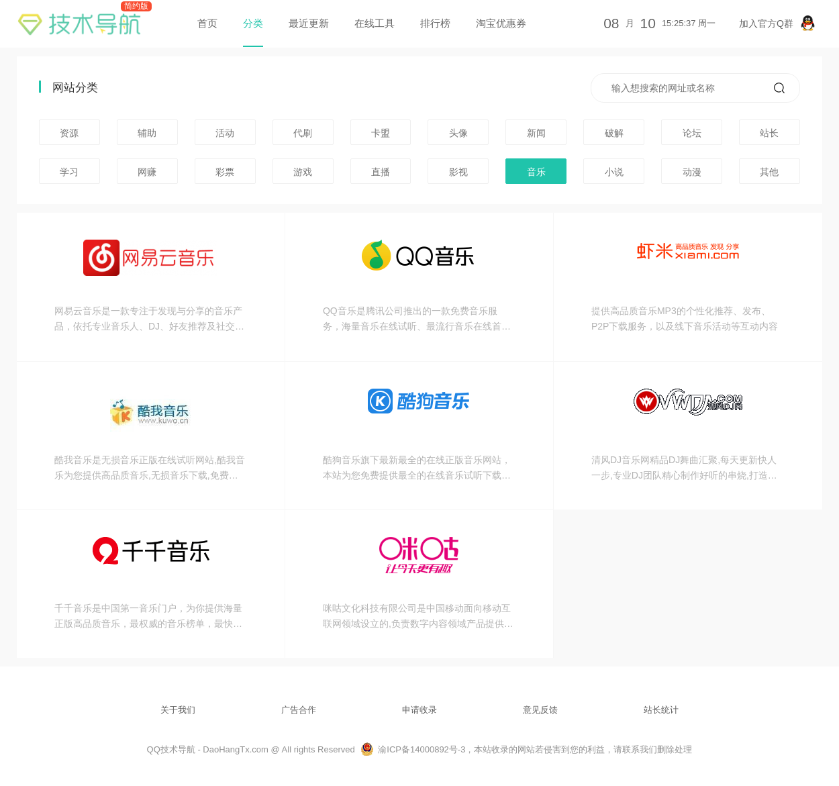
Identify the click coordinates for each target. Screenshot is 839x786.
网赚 (147, 171)
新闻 (536, 133)
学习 (69, 171)
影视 (458, 171)
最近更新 (309, 23)
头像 (458, 133)
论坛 (692, 133)
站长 (769, 133)
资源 (69, 133)
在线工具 (374, 23)
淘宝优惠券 (501, 23)
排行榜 (435, 23)
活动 (224, 133)
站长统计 (661, 710)
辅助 (147, 133)
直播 (380, 171)
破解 (614, 133)
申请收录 (419, 710)
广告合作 (298, 710)
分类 (253, 23)
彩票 (224, 171)
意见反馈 (540, 710)
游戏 (302, 171)
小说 (614, 171)
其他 (769, 171)
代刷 (302, 133)
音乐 (536, 171)
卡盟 (380, 133)
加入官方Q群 (777, 23)
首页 (207, 23)
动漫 (692, 171)
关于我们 (177, 710)
